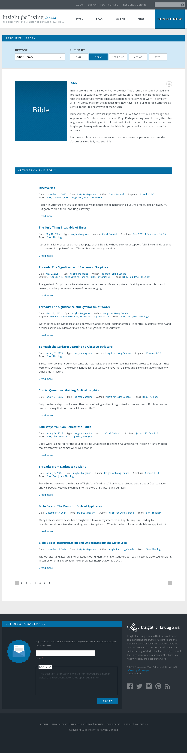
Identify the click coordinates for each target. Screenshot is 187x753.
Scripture (118, 57)
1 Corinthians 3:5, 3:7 (155, 233)
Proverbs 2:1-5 (146, 194)
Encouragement (74, 197)
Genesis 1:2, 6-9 (58, 316)
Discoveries (47, 188)
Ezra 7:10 (153, 433)
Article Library (24, 57)
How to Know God (93, 197)
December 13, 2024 (56, 512)
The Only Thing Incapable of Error (63, 227)
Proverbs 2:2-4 (153, 353)
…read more (46, 216)
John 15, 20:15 (88, 276)
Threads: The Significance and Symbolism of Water (74, 307)
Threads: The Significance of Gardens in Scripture (73, 267)
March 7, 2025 (53, 313)
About (80, 4)
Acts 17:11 (138, 233)
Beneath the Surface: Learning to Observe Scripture (76, 346)
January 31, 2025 (54, 353)
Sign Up (107, 701)
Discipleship (59, 197)
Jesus (136, 276)
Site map (44, 724)
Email (39, 658)
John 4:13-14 (102, 316)
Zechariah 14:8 (87, 316)
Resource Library (134, 4)
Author (137, 57)
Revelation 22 (104, 276)
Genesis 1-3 (56, 276)
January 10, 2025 (54, 433)
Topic (98, 57)
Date (78, 57)
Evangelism (88, 436)
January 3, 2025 (54, 472)
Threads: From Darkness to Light (62, 466)
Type (157, 57)
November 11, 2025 (56, 194)
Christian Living (60, 436)
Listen (79, 19)
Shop (141, 19)
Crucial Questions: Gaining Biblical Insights (69, 390)
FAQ (90, 724)
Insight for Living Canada (113, 273)
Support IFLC (96, 4)
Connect (114, 4)
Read (99, 19)
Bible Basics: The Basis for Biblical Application (71, 506)
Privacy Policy (60, 724)
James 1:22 (141, 433)
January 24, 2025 (54, 396)
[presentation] (63, 685)
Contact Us (141, 724)
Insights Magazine (86, 194)
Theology (57, 237)
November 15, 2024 (56, 549)
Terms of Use (78, 724)
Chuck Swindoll (116, 194)
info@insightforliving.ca (138, 670)
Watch (120, 19)
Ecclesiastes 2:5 (72, 276)
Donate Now (169, 19)
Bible (48, 197)
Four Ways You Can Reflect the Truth (65, 427)
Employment (114, 724)
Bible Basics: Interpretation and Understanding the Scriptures (83, 543)
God (131, 276)
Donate (99, 724)
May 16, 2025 (53, 233)
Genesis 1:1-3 (152, 472)
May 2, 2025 (52, 273)
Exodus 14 (73, 316)
